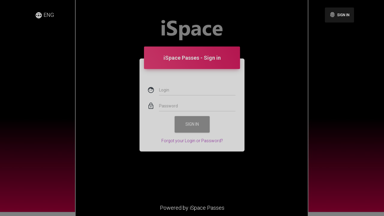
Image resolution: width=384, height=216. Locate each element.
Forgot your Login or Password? (192, 130)
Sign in (339, 15)
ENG (44, 15)
